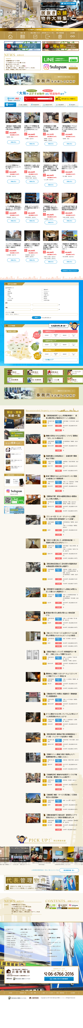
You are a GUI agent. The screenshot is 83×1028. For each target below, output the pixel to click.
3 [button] (44, 26)
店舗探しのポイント (13, 455)
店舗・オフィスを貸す (47, 992)
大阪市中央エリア (50, 341)
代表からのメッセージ (40, 944)
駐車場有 (10, 300)
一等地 (9, 296)
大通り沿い (46, 295)
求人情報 (51, 933)
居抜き (9, 291)
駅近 (9, 295)
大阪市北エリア (50, 331)
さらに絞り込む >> (46, 317)
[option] (41, 14)
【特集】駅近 (10, 947)
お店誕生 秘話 (24, 932)
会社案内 (37, 939)
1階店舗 (46, 293)
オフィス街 (10, 298)
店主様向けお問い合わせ (54, 950)
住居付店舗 (46, 300)
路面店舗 (10, 293)
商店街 (45, 298)
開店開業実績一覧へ (69, 870)
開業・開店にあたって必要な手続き (14, 468)
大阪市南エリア (50, 350)
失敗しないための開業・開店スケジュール (14, 449)
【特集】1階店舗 (11, 944)
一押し (9, 289)
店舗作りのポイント (26, 946)
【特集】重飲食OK (11, 942)
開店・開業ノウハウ (26, 929)
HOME (10, 992)
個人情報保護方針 (53, 956)
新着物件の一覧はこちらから (70, 270)
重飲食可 (46, 289)
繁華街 (45, 296)
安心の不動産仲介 (53, 929)
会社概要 (37, 942)
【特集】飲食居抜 (11, 940)
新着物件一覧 (10, 936)
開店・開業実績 (39, 935)
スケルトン (46, 291)
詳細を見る (13, 142)
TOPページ (10, 929)
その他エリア (49, 359)
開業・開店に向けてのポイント (14, 462)
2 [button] (41, 26)
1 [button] (39, 26)
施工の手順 (23, 934)
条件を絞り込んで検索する (68, 98)
